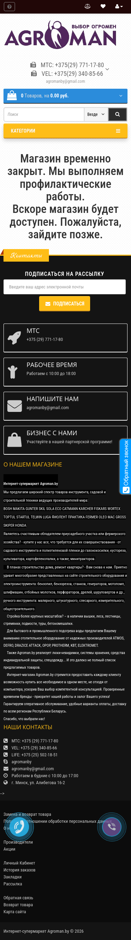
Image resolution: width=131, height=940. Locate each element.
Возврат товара (18, 904)
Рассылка (12, 883)
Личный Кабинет (19, 863)
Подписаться (64, 303)
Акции (9, 849)
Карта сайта (14, 911)
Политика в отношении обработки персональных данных (57, 821)
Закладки (12, 876)
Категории (65, 130)
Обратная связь (18, 897)
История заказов (19, 870)
